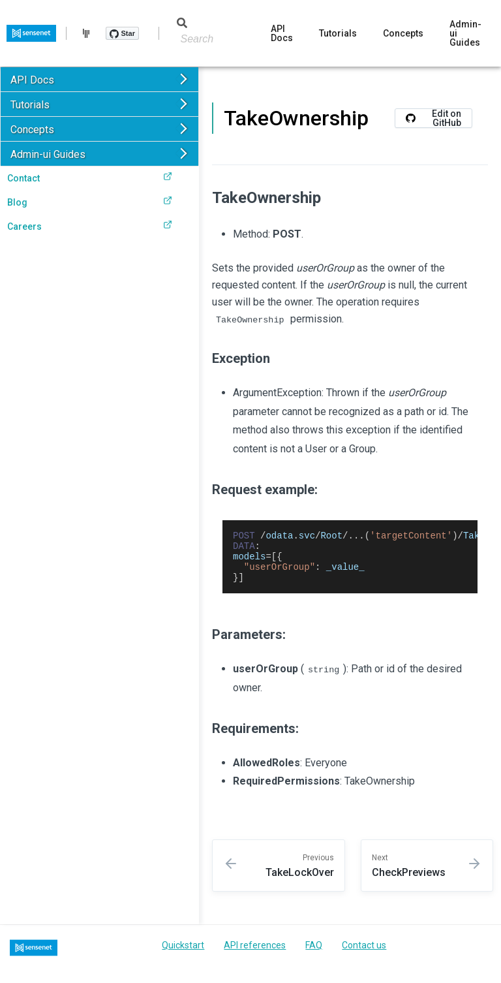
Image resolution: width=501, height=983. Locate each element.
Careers (89, 226)
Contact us (364, 955)
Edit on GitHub (433, 118)
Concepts (403, 33)
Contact (89, 177)
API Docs (282, 33)
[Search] (199, 39)
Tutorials (338, 33)
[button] (99, 79)
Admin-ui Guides (465, 33)
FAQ (313, 955)
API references (255, 955)
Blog (89, 202)
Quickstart (183, 955)
